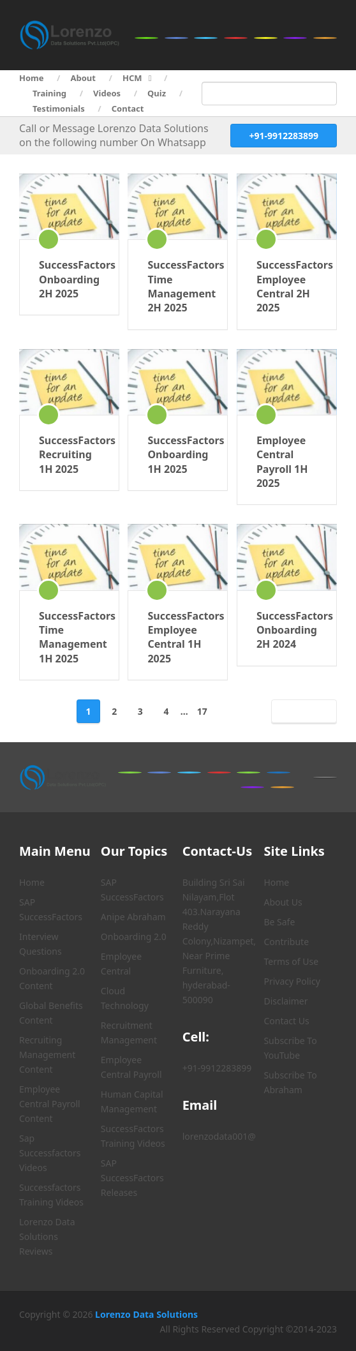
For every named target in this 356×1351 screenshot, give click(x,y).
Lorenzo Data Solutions (146, 1314)
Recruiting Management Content (47, 1054)
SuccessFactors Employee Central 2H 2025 (286, 286)
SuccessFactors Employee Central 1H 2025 (177, 637)
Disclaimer (285, 1001)
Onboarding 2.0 (134, 936)
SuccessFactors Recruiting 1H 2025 (69, 454)
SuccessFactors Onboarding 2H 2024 (286, 630)
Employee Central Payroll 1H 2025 (282, 461)
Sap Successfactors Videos (50, 1153)
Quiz (156, 93)
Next (301, 711)
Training (49, 93)
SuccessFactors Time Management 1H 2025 (69, 637)
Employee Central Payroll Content (49, 1103)
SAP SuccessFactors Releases (132, 1177)
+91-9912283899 (283, 136)
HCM (132, 78)
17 (202, 711)
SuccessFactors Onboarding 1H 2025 (177, 454)
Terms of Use (290, 961)
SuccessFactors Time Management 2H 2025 (177, 286)
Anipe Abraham (133, 917)
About (83, 78)
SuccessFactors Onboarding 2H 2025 (69, 279)
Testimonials (59, 108)
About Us (282, 902)
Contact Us (286, 1021)
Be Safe (279, 922)
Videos (107, 93)
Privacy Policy (291, 981)
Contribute (286, 942)
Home (31, 78)
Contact (128, 108)
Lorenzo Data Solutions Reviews (47, 1236)
